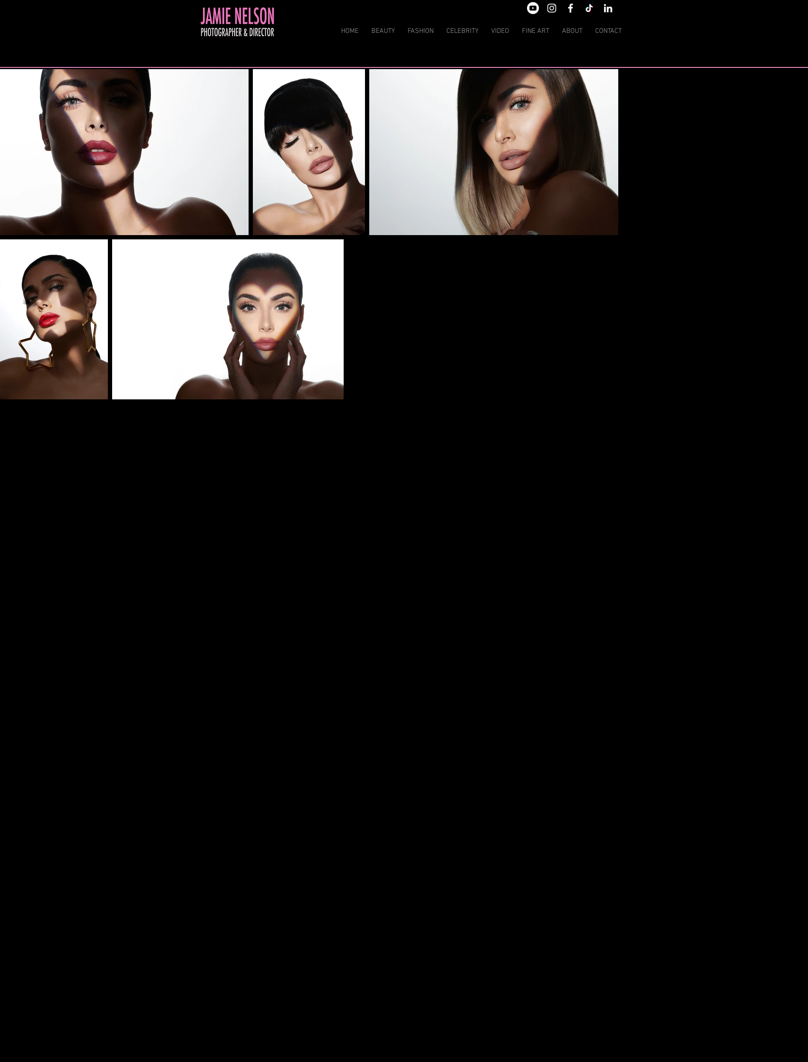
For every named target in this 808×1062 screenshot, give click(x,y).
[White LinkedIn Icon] (608, 8)
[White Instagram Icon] (552, 8)
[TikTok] (589, 8)
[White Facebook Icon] (570, 8)
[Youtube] (533, 8)
